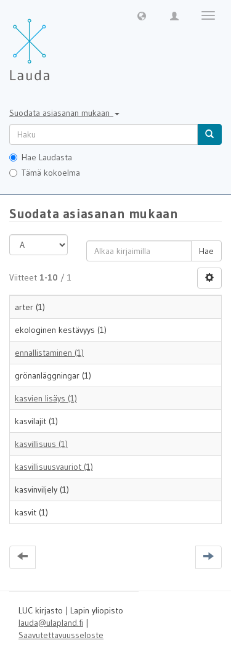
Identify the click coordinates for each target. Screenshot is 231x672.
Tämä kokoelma (44, 172)
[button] (142, 15)
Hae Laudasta (40, 157)
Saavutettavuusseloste (60, 635)
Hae (206, 250)
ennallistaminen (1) (49, 352)
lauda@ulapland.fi (50, 622)
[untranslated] (103, 134)
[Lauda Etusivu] (55, 43)
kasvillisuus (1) (41, 443)
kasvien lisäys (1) (46, 398)
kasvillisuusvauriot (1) (54, 466)
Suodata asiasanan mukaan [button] (64, 112)
